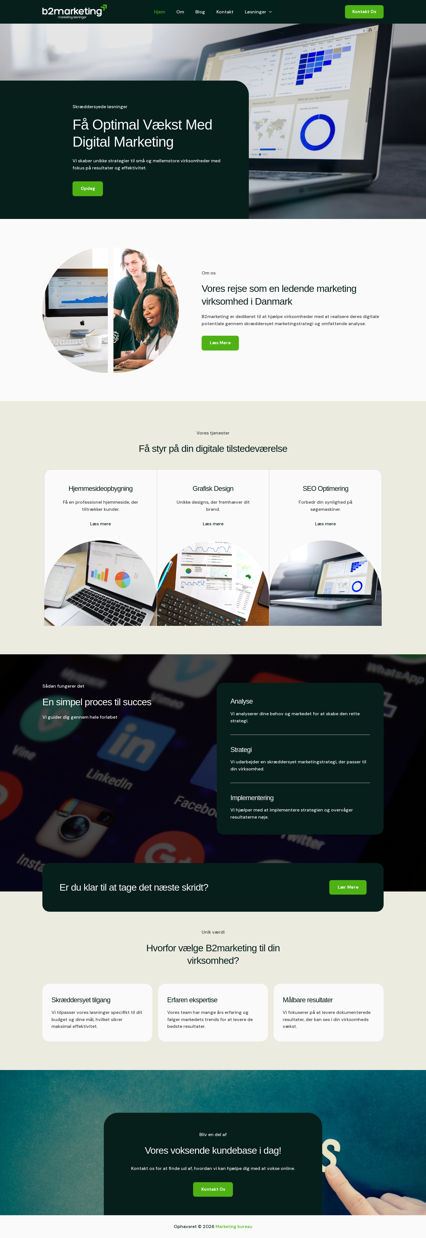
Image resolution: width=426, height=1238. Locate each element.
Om (182, 12)
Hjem (164, 12)
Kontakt (222, 12)
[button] (264, 12)
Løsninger (253, 12)
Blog (200, 12)
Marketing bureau (234, 1226)
